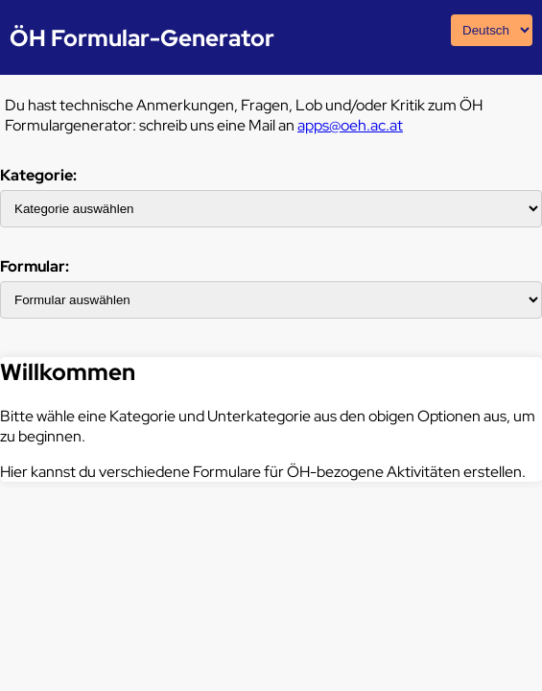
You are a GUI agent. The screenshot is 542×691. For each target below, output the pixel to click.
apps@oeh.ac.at (350, 125)
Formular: (34, 266)
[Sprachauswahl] (491, 30)
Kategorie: (38, 175)
